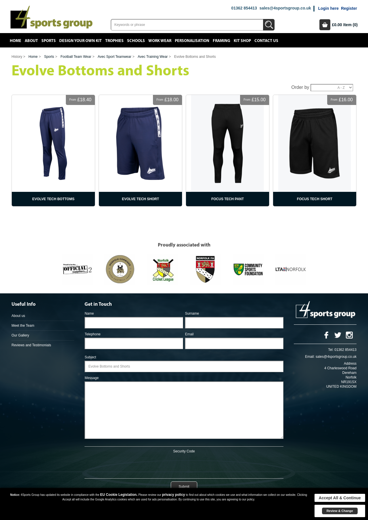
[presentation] (184, 465)
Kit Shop (242, 41)
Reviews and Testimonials (31, 345)
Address (350, 364)
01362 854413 (244, 8)
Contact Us (266, 41)
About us (18, 316)
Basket (325, 24)
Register (349, 8)
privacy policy (173, 495)
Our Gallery (20, 335)
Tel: (331, 350)
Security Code (184, 451)
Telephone (92, 334)
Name (89, 313)
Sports (48, 41)
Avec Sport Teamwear (114, 57)
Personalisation (192, 41)
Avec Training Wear (153, 57)
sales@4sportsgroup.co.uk (285, 8)
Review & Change (340, 511)
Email (189, 334)
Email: (310, 357)
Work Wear (159, 41)
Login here (328, 8)
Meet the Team (23, 326)
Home (15, 41)
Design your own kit (80, 41)
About (31, 41)
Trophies (114, 41)
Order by (300, 87)
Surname (192, 313)
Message (92, 378)
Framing (221, 41)
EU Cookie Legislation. (118, 495)
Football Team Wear (75, 57)
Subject (90, 357)
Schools (136, 41)
